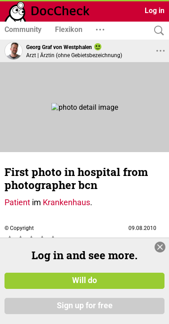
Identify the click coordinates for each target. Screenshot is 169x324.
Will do (84, 280)
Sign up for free (85, 305)
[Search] (156, 31)
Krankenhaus (66, 202)
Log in (154, 10)
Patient (17, 202)
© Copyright (19, 228)
